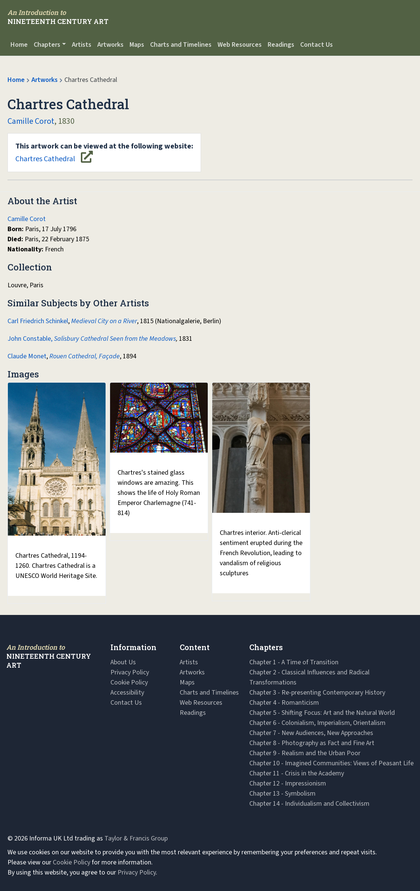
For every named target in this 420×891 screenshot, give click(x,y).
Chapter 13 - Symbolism (282, 793)
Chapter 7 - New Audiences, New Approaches (311, 733)
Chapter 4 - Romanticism (284, 702)
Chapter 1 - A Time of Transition (293, 662)
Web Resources (239, 44)
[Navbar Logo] (58, 17)
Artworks (110, 44)
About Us (123, 662)
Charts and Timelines (180, 44)
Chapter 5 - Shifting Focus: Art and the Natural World (322, 712)
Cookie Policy (129, 682)
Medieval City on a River (104, 321)
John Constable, (29, 338)
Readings (281, 44)
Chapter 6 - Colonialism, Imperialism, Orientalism (317, 723)
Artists (81, 44)
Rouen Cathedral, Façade (84, 356)
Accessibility (127, 692)
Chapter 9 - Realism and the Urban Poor (304, 753)
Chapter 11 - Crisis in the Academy (296, 773)
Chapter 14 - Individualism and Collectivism (309, 803)
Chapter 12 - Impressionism (287, 783)
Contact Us (316, 44)
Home (19, 44)
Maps (137, 44)
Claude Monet (26, 356)
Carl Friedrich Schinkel (37, 321)
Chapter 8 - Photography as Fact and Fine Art (311, 743)
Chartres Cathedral (104, 152)
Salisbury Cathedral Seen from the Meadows (115, 338)
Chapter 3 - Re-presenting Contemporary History (317, 692)
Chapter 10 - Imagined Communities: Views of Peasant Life (331, 763)
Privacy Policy (129, 672)
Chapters (47, 44)
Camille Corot (30, 121)
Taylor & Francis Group (136, 838)
